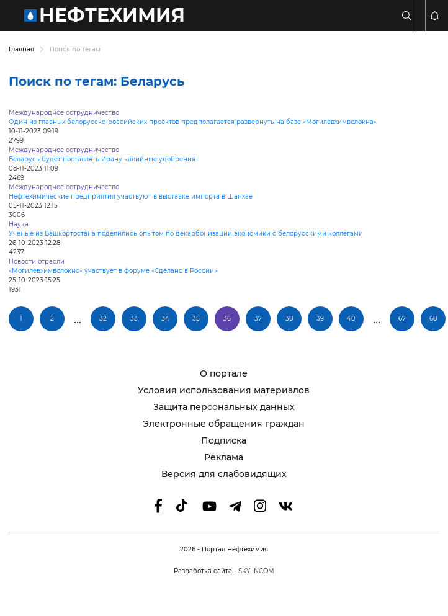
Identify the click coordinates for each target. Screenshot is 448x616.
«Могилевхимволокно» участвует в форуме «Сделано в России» (113, 271)
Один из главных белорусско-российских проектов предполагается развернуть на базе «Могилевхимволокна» (193, 122)
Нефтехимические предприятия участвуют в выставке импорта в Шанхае (131, 196)
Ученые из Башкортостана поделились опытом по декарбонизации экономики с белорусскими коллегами (186, 234)
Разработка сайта (203, 571)
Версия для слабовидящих (224, 474)
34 (165, 319)
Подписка (223, 440)
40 (351, 319)
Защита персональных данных (224, 407)
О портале (224, 373)
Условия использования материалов (224, 390)
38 (289, 319)
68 (433, 319)
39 (320, 319)
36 (227, 319)
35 (196, 319)
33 (134, 319)
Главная (21, 49)
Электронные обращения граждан (224, 424)
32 (103, 319)
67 (402, 319)
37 (258, 319)
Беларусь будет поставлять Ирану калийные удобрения (102, 159)
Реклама (223, 457)
